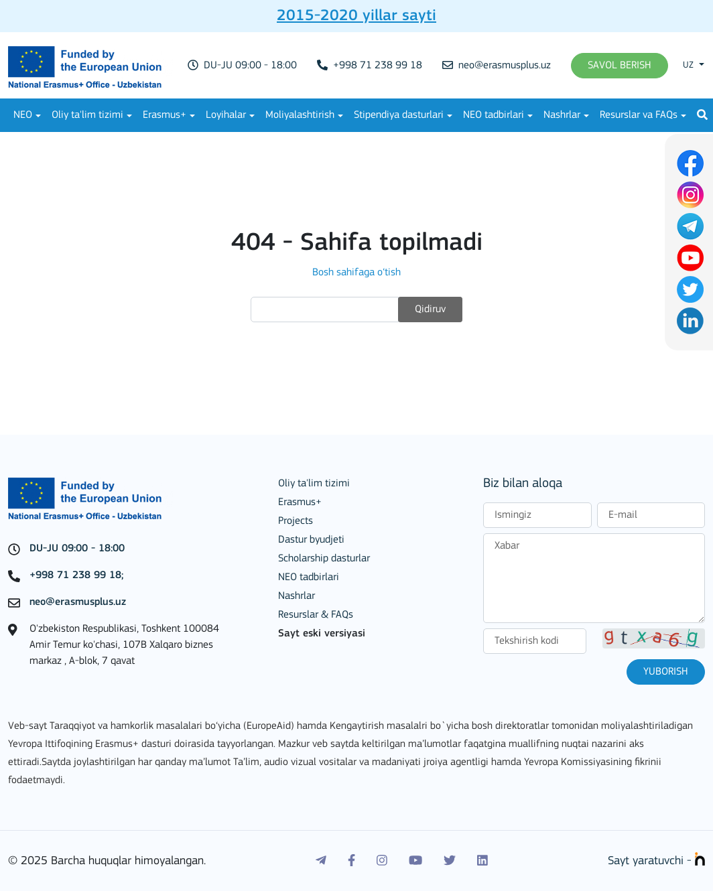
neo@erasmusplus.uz (496, 65)
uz (689, 65)
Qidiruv (430, 309)
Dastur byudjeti (311, 540)
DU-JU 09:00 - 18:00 (242, 65)
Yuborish (665, 672)
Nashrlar (561, 115)
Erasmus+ (164, 115)
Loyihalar (226, 115)
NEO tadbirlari (493, 115)
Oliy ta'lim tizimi (87, 115)
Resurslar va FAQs (638, 115)
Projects (295, 521)
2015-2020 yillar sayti (356, 16)
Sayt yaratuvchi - (656, 861)
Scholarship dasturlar (324, 558)
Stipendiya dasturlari (399, 115)
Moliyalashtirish (299, 115)
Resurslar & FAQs (315, 615)
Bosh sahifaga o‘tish (356, 272)
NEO (22, 115)
